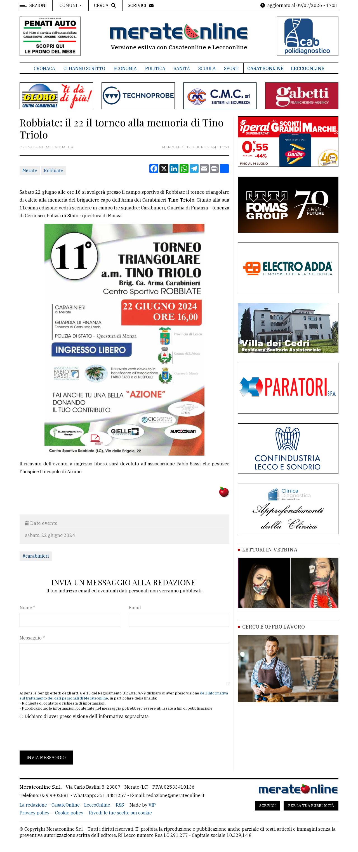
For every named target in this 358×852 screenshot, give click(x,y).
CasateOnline (265, 68)
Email (135, 607)
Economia (125, 68)
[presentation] (62, 735)
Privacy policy (35, 813)
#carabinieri (35, 556)
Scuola (207, 68)
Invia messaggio (46, 757)
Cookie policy (69, 813)
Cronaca (44, 68)
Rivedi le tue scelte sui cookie (120, 813)
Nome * (27, 607)
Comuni (69, 5)
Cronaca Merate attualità (46, 147)
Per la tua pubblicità (311, 805)
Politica (155, 68)
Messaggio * (32, 638)
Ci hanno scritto (84, 68)
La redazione (33, 805)
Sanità (182, 68)
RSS (120, 805)
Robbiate (53, 170)
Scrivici (267, 805)
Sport (231, 68)
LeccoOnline (307, 68)
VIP (152, 805)
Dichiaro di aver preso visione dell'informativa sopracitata (87, 716)
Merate (29, 170)
